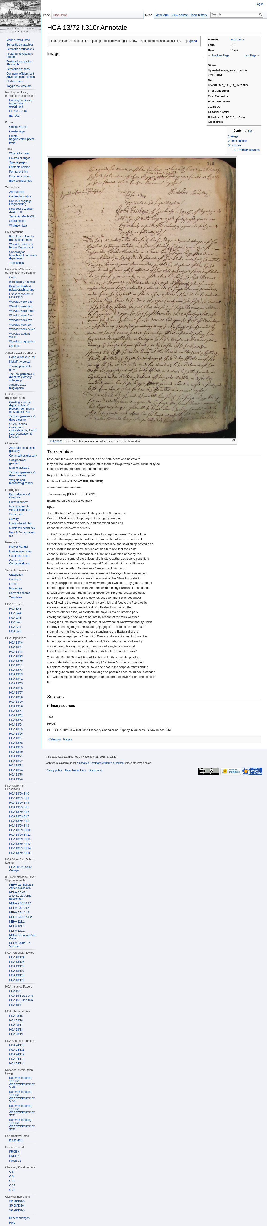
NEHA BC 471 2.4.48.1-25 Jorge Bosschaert (20, 895)
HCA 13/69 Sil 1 (19, 798)
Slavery (14, 519)
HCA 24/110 (16, 1045)
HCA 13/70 (16, 752)
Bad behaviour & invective (19, 496)
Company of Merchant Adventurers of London (20, 75)
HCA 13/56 (16, 688)
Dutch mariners (18, 502)
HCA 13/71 (16, 756)
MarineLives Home (18, 40)
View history (199, 15)
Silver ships (16, 514)
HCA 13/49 (16, 656)
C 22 (12, 1185)
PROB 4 (14, 1151)
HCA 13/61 (16, 710)
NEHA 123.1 (17, 921)
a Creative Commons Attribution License (100, 763)
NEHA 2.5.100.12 (20, 903)
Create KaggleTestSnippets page (21, 139)
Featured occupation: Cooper (19, 55)
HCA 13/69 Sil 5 (19, 807)
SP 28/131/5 (17, 1210)
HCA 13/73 (16, 765)
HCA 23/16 (16, 1020)
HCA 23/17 (16, 1025)
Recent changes (19, 1218)
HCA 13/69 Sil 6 (19, 811)
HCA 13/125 (16, 962)
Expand (192, 41)
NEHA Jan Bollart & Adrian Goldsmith (21, 886)
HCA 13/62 (16, 715)
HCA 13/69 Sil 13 (19, 843)
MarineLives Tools (20, 551)
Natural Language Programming (20, 202)
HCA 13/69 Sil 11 (19, 834)
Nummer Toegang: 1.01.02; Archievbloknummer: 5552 (22, 1124)
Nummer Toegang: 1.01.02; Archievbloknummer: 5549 (22, 1082)
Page (46, 15)
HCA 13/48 (16, 651)
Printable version (19, 167)
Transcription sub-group (20, 368)
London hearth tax (20, 523)
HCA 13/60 (16, 706)
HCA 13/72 (237, 39)
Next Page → (252, 55)
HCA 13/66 (16, 733)
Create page (17, 131)
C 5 (11, 1171)
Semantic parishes (18, 69)
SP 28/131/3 (17, 1201)
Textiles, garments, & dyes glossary (22, 418)
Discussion (60, 15)
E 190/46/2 (16, 1140)
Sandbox (14, 346)
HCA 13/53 (16, 674)
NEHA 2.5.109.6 (19, 908)
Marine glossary (19, 467)
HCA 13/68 (16, 742)
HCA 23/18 (16, 1029)
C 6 (11, 1176)
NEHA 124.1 (17, 926)
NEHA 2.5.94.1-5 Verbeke (19, 944)
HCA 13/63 (16, 720)
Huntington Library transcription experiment (20, 103)
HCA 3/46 (15, 622)
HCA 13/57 (16, 692)
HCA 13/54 (16, 679)
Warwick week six (20, 324)
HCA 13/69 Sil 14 (19, 848)
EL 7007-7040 (18, 111)
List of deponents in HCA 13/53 (21, 295)
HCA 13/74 (16, 770)
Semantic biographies (19, 44)
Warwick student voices (19, 335)
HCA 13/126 (16, 966)
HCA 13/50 (16, 660)
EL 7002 (14, 115)
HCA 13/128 (16, 975)
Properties (15, 588)
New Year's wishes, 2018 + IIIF (21, 210)
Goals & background (22, 357)
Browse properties (20, 180)
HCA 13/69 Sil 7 (19, 816)
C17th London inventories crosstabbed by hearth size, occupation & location (23, 430)
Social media (17, 221)
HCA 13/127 (16, 971)
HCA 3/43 (15, 608)
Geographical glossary (17, 461)
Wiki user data (18, 225)
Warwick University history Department (21, 246)
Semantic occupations (20, 49)
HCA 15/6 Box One (21, 995)
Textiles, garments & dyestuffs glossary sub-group (21, 377)
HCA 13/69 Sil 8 (19, 821)
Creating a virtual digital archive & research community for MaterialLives (21, 407)
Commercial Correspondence (19, 562)
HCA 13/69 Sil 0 (19, 793)
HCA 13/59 (16, 701)
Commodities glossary (23, 455)
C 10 (12, 1181)
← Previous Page (218, 55)
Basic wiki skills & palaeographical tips (21, 288)
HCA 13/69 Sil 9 (19, 825)
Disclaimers (95, 770)
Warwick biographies (22, 341)
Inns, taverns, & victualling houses (20, 508)
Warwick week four (21, 315)
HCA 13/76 (16, 779)
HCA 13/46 (16, 642)
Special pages (18, 162)
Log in (259, 4)
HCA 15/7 (15, 1005)
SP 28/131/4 (17, 1205)
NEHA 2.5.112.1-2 (20, 917)
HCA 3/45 (15, 617)
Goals (12, 277)
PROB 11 (15, 1160)
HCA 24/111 (16, 1049)
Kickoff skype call (20, 361)
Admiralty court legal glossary (22, 449)
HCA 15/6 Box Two (21, 1000)
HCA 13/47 (16, 647)
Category (54, 739)
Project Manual (18, 546)
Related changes (19, 158)
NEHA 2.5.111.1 (19, 912)
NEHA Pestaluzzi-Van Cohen (22, 937)
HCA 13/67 (16, 738)
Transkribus (16, 263)
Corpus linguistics (20, 196)
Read (148, 15)
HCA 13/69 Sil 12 (19, 839)
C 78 (12, 1190)
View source (180, 15)
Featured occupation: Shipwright (19, 63)
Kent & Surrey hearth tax (22, 534)
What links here (19, 153)
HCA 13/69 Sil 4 (19, 802)
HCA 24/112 (16, 1054)
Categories (16, 574)
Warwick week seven (22, 329)
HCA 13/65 (16, 729)
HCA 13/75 (16, 774)
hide (250, 130)
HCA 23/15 (16, 1015)
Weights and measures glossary (21, 481)
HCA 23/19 (16, 1034)
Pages (67, 739)
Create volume (18, 127)
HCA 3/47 (15, 627)
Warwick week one (21, 301)
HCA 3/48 (15, 631)
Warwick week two (20, 306)
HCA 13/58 (16, 697)
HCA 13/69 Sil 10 (19, 830)
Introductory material (22, 282)
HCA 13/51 (16, 665)
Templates (15, 597)
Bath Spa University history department (21, 238)
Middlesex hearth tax (22, 528)
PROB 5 (14, 1156)
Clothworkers (14, 81)
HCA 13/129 (16, 980)
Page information (19, 176)
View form (162, 15)
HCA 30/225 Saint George (20, 869)
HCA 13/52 (16, 670)
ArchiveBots (16, 192)
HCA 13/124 (16, 957)
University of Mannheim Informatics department (23, 255)
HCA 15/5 (15, 991)
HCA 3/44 (15, 613)
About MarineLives (75, 770)
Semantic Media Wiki (22, 216)
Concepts (15, 579)
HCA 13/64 (16, 724)
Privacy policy (54, 770)
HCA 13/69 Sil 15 (19, 853)
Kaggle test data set (18, 86)
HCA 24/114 (16, 1063)
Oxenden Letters (19, 555)
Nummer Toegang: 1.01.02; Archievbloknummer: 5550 (22, 1096)
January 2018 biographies (17, 386)
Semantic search (19, 593)
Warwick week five (20, 320)
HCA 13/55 (16, 683)
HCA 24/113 (16, 1059)
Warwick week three (21, 311)
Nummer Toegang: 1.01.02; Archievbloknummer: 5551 (22, 1110)
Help (12, 1222)
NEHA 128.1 (17, 930)
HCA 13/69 (16, 747)
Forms (13, 584)
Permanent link (18, 171)
